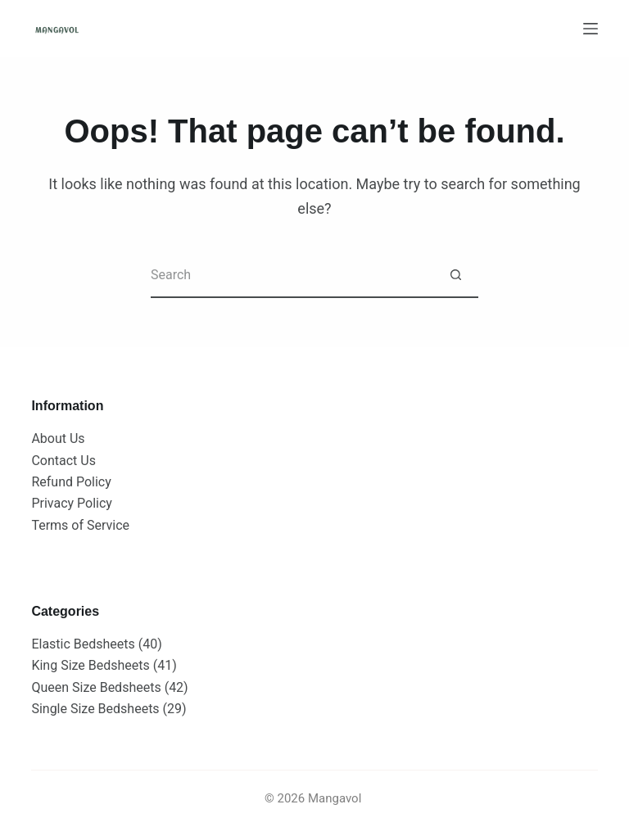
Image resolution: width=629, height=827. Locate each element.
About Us (57, 438)
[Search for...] (292, 275)
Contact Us (63, 460)
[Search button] (455, 275)
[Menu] (590, 28)
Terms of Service (80, 525)
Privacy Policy (71, 503)
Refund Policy (71, 482)
